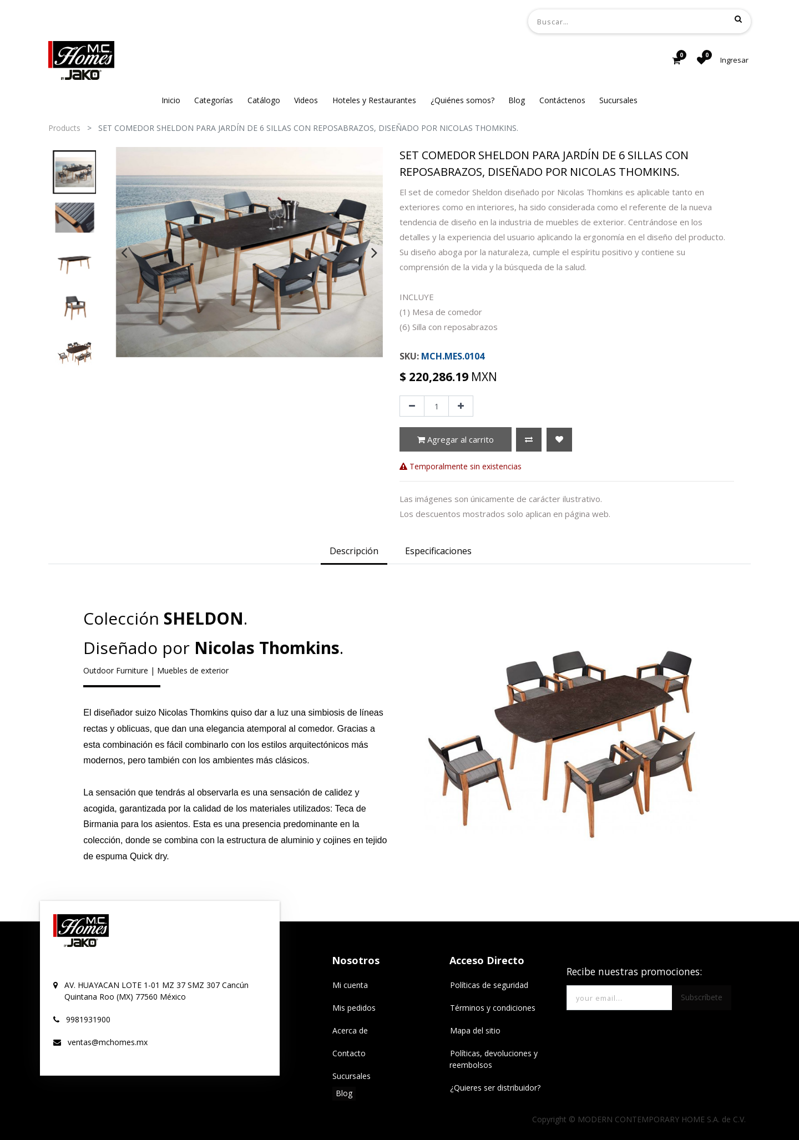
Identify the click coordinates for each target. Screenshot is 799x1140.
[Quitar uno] (412, 406)
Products (64, 128)
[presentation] (124, 252)
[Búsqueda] (738, 19)
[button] (529, 440)
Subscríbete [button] (701, 997)
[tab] (354, 552)
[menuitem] (171, 100)
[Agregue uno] (460, 406)
